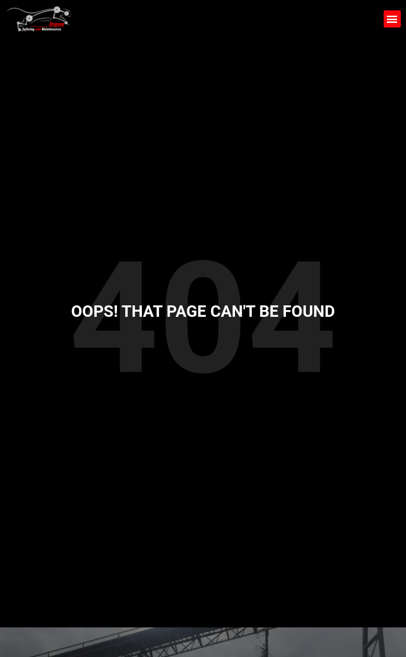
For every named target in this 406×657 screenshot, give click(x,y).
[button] (392, 19)
